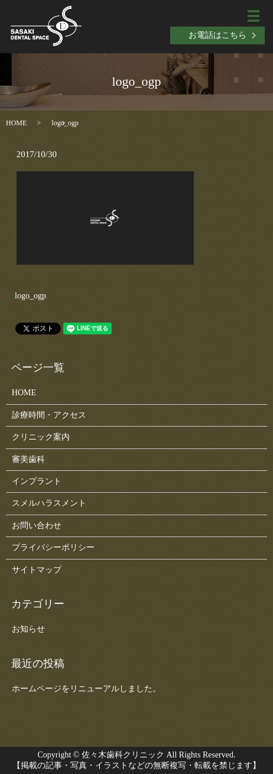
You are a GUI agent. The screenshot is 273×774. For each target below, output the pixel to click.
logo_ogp (30, 295)
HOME (16, 123)
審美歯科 (28, 459)
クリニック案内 (41, 436)
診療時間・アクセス (49, 415)
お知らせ (28, 629)
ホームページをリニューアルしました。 (86, 688)
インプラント (36, 481)
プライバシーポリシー (53, 547)
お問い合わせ (36, 525)
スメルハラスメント (49, 503)
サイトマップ (36, 569)
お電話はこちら (217, 35)
